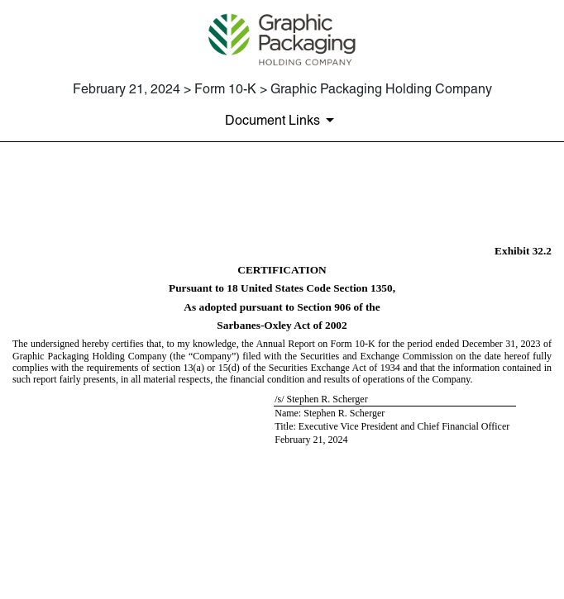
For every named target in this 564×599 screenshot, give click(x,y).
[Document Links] (282, 120)
